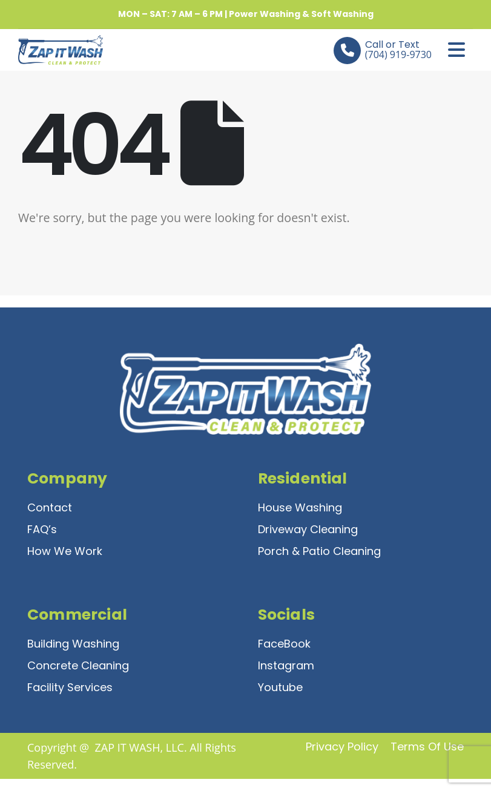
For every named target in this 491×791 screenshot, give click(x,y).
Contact (49, 507)
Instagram (286, 665)
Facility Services (70, 687)
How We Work (64, 551)
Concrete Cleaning (78, 665)
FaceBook (284, 643)
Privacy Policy (342, 746)
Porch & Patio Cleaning (319, 551)
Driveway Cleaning (308, 529)
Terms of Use (427, 746)
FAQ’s (42, 529)
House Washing (300, 507)
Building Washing (73, 643)
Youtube (280, 687)
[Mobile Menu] (456, 50)
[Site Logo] (51, 50)
